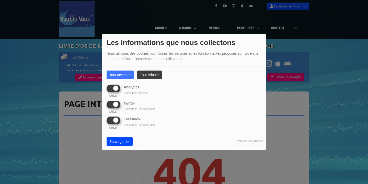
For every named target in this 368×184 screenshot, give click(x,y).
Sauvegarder (119, 142)
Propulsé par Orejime (249, 140)
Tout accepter (120, 75)
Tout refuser (149, 75)
